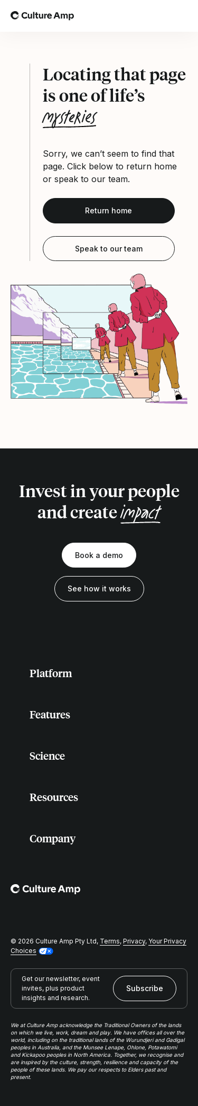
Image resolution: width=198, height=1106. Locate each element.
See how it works (99, 588)
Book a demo (99, 555)
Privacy (134, 941)
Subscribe (144, 988)
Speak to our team (109, 248)
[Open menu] (181, 16)
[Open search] (158, 16)
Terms (110, 941)
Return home (108, 210)
